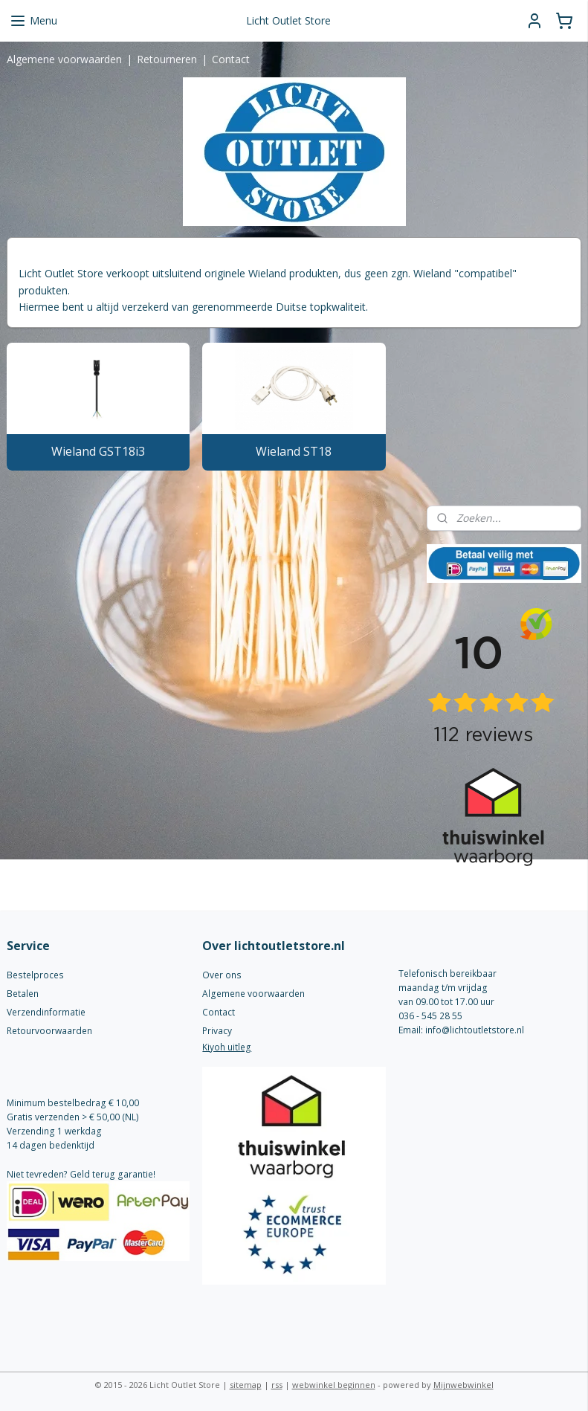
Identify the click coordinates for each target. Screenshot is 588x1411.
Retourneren (167, 59)
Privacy (217, 1030)
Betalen (23, 993)
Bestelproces (35, 975)
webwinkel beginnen (333, 1384)
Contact (231, 59)
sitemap (246, 1384)
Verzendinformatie (46, 1012)
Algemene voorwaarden (64, 59)
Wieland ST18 (294, 451)
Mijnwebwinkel (463, 1384)
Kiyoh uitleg (226, 1047)
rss (276, 1384)
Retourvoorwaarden (49, 1030)
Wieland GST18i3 (98, 451)
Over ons (222, 975)
